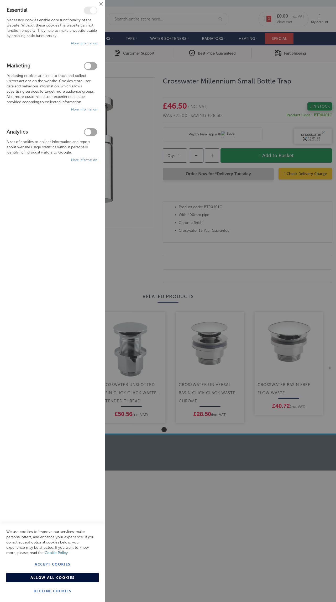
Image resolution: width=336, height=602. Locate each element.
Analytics (90, 132)
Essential (90, 10)
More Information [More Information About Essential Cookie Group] (84, 43)
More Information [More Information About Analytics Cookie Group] (84, 160)
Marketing (90, 66)
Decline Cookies (52, 590)
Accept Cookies (53, 564)
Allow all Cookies (52, 577)
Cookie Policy (56, 553)
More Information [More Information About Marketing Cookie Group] (84, 109)
